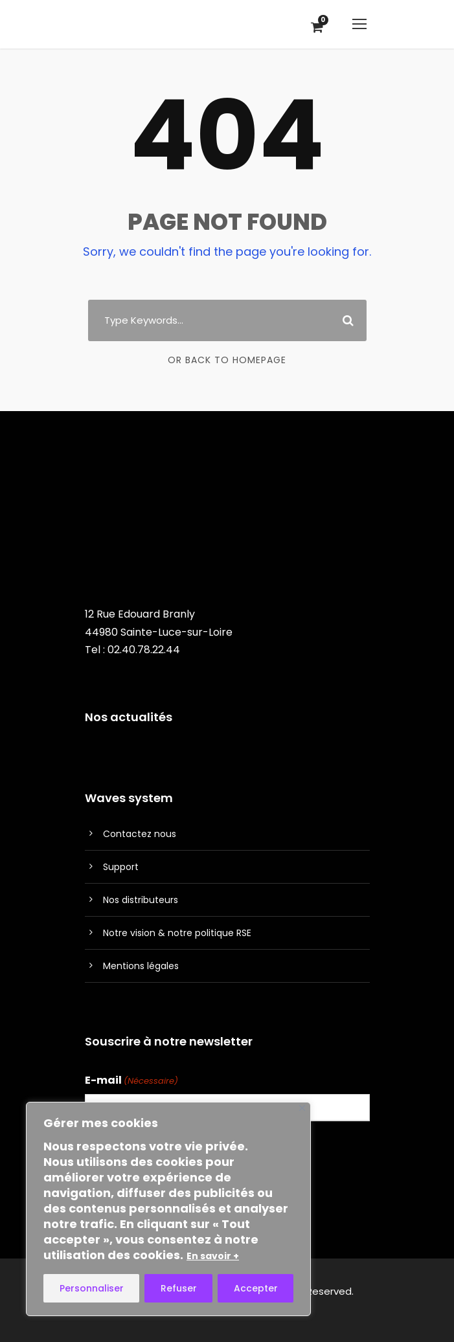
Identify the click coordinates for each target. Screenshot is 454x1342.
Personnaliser (92, 1288)
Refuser (179, 1288)
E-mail (131, 1080)
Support (121, 866)
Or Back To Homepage (227, 359)
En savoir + (213, 1255)
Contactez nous (139, 833)
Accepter (256, 1288)
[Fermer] (302, 1108)
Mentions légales (141, 965)
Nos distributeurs (140, 899)
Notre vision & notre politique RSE (177, 932)
